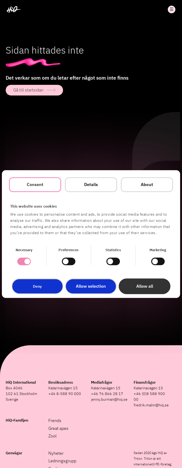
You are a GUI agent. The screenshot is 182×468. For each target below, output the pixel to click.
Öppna (171, 9)
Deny (37, 286)
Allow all (144, 286)
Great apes (58, 428)
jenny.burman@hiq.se (109, 399)
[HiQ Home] (14, 9)
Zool (52, 436)
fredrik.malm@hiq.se (151, 405)
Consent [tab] (35, 184)
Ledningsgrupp (62, 460)
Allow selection (91, 286)
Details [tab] (91, 184)
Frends (54, 420)
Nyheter (56, 453)
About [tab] (147, 184)
